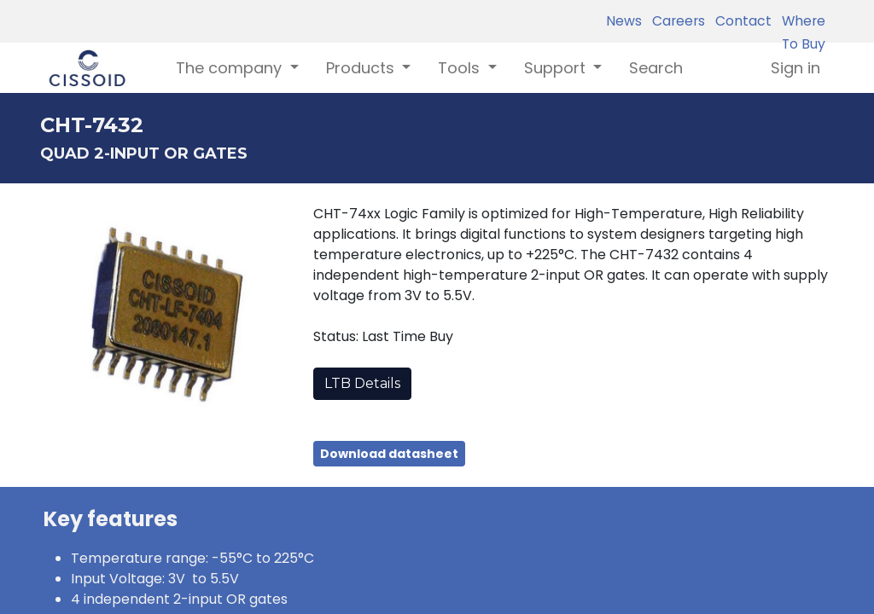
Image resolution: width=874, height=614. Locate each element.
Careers (675, 21)
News (624, 21)
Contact (740, 21)
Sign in (795, 67)
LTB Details (362, 383)
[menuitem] (655, 68)
